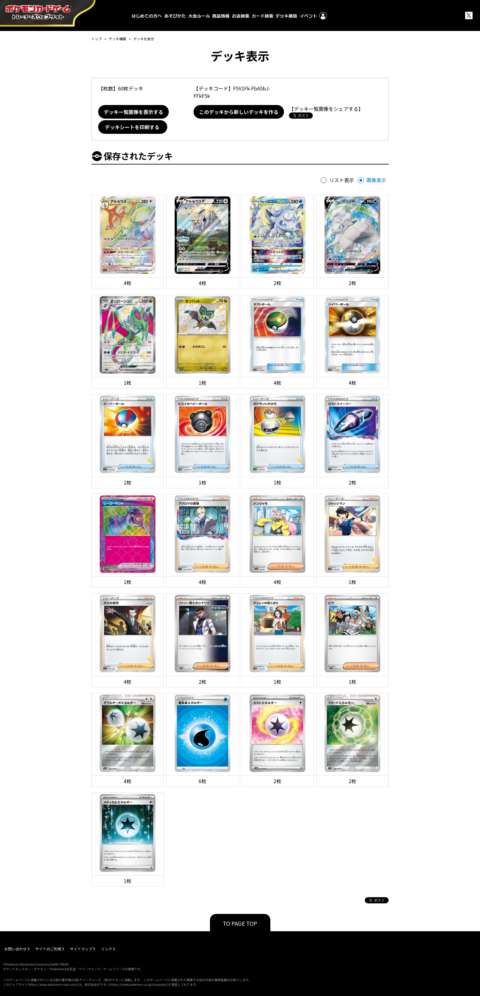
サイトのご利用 (48, 948)
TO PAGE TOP (240, 923)
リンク (106, 948)
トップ (96, 38)
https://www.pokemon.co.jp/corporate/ (139, 984)
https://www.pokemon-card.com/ (53, 984)
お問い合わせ (15, 948)
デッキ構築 (117, 38)
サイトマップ (81, 948)
